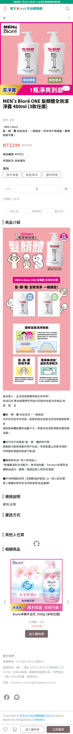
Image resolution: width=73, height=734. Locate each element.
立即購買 (58, 729)
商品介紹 (14, 211)
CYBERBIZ (39, 719)
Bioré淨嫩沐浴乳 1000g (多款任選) (36, 614)
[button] (68, 602)
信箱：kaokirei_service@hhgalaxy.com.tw (29, 682)
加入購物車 (32, 729)
